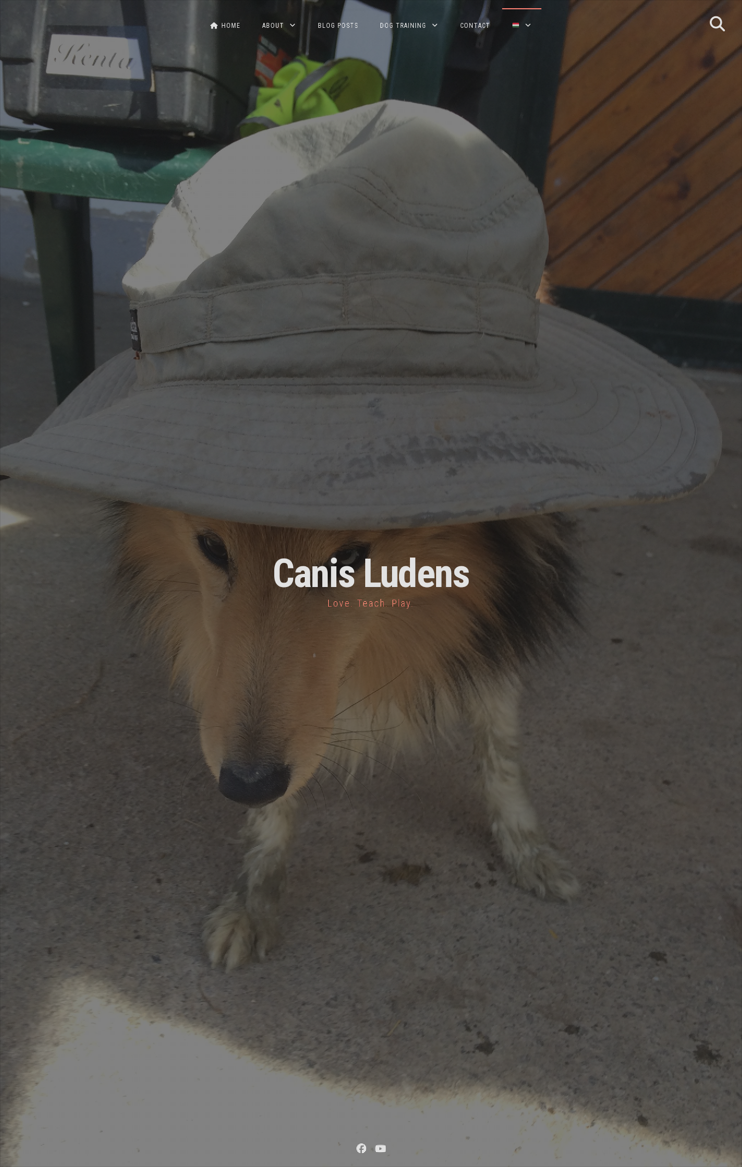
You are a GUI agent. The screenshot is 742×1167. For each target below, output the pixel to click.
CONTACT (475, 25)
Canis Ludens (371, 573)
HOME (225, 25)
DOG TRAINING (403, 25)
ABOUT (273, 25)
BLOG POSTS (338, 25)
